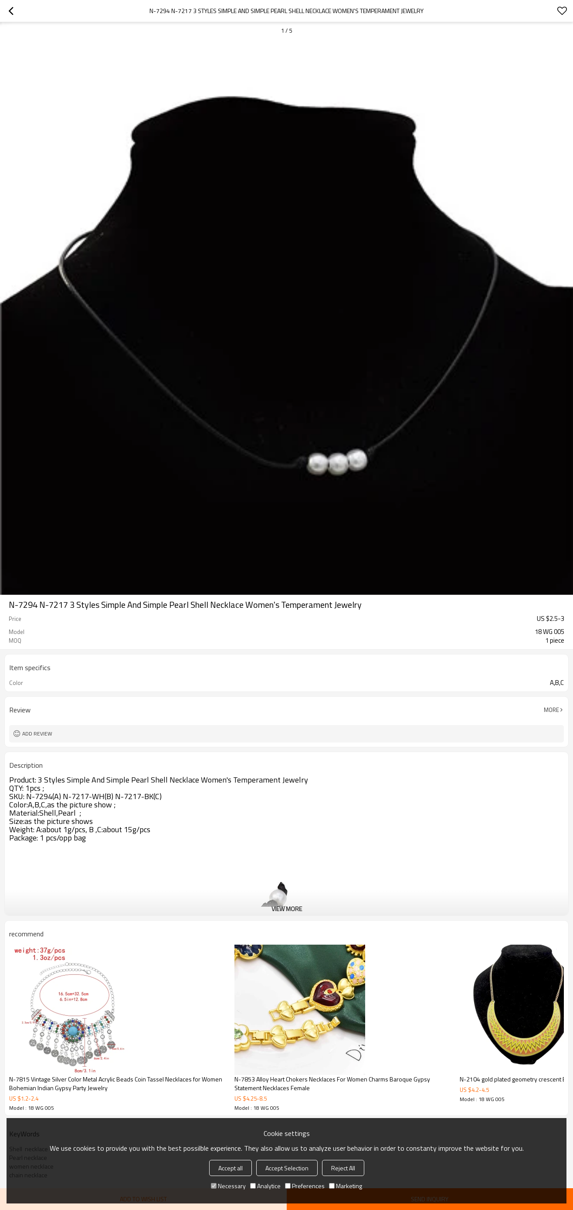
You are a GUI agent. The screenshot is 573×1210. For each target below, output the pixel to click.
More (551, 709)
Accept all (230, 1168)
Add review (37, 733)
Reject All (343, 1168)
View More (286, 908)
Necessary (228, 1185)
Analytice (265, 1185)
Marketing (345, 1185)
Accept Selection (287, 1168)
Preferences (305, 1185)
